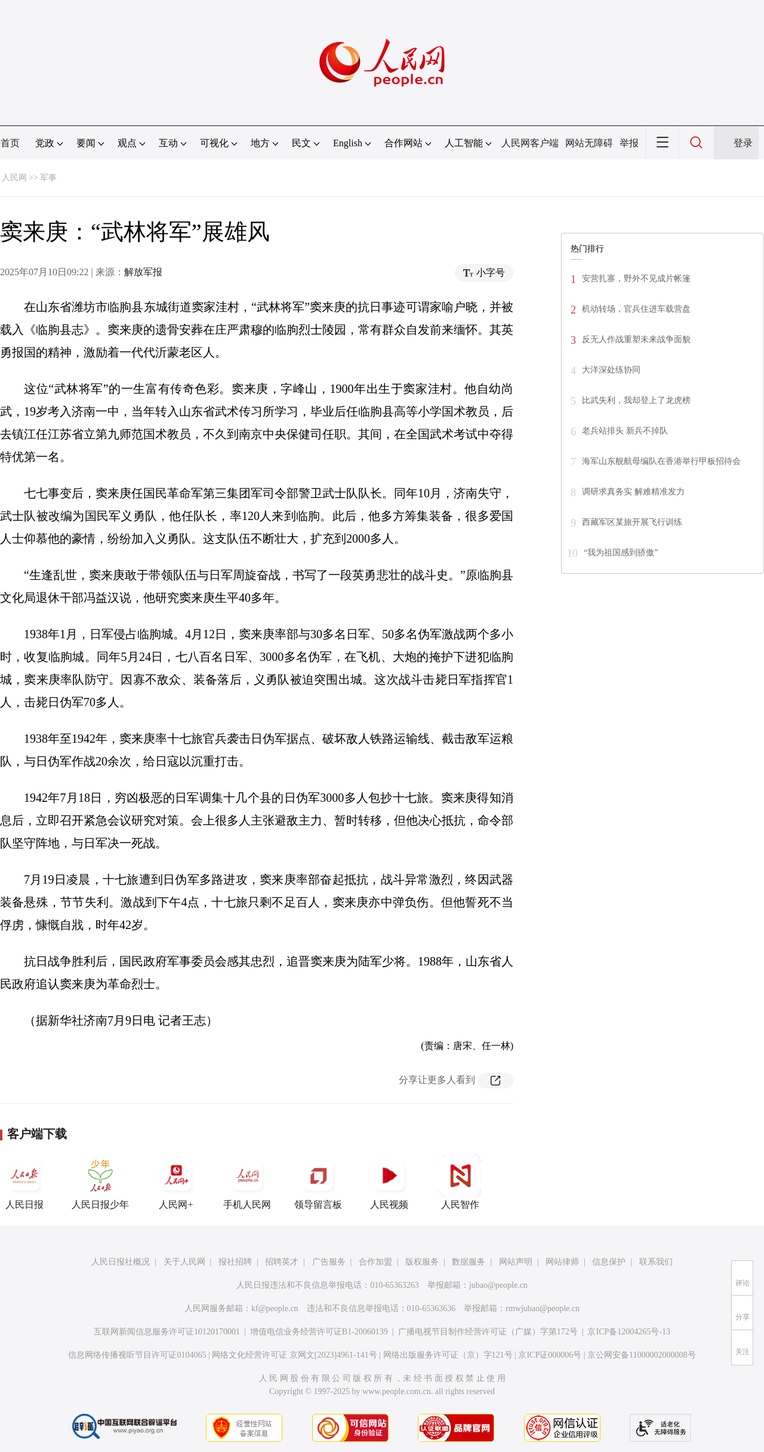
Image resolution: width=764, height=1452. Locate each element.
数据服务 (468, 1261)
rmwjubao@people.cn (543, 1308)
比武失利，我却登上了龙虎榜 (636, 400)
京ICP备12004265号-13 (628, 1331)
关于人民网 (184, 1261)
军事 (48, 177)
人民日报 (24, 1182)
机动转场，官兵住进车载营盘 (636, 308)
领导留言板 (318, 1182)
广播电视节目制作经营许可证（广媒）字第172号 (488, 1331)
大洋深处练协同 (611, 369)
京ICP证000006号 (549, 1355)
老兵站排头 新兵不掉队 (625, 430)
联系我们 (656, 1261)
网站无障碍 (589, 143)
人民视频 (389, 1182)
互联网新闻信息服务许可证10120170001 (167, 1331)
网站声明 (515, 1261)
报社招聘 (235, 1261)
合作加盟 (375, 1261)
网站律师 (562, 1261)
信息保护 (609, 1261)
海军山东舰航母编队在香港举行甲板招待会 (661, 461)
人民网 (14, 177)
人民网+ (176, 1182)
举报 (629, 143)
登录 (743, 143)
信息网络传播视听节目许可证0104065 (137, 1355)
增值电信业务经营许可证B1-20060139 (319, 1331)
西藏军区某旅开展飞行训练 (632, 522)
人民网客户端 (530, 143)
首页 (10, 143)
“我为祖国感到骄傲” (621, 552)
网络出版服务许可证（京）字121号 (448, 1355)
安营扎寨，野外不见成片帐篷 (636, 278)
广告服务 (329, 1261)
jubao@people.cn (498, 1285)
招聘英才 (281, 1261)
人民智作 (460, 1182)
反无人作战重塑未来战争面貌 (636, 339)
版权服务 (422, 1261)
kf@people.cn (274, 1308)
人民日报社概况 (120, 1261)
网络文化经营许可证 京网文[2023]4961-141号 (294, 1355)
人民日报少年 (100, 1182)
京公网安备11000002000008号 (641, 1355)
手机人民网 (247, 1182)
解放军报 (143, 272)
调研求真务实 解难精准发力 (633, 491)
